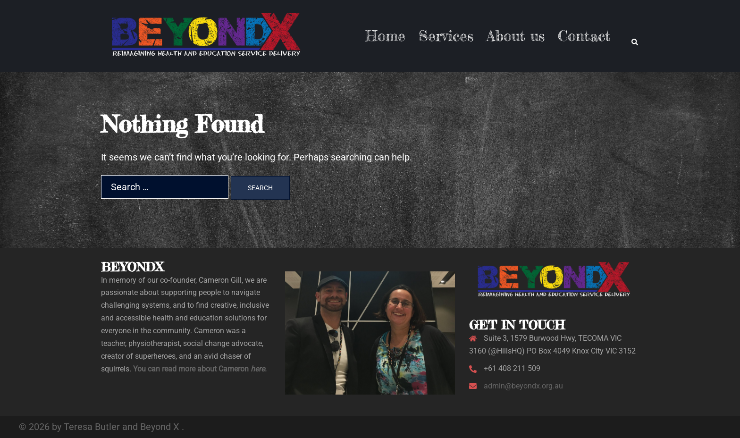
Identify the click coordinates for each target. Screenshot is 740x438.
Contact (584, 36)
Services (446, 36)
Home (385, 36)
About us (516, 36)
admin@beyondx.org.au (523, 385)
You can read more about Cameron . (200, 368)
